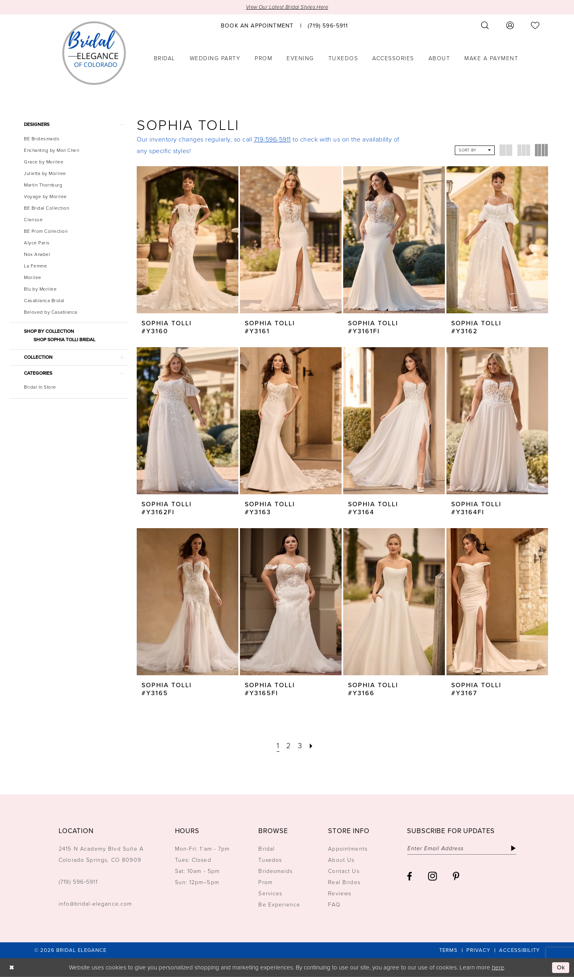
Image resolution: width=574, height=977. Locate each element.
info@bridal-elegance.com (95, 904)
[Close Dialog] (12, 968)
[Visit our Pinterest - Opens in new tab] (456, 876)
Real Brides (344, 882)
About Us (341, 860)
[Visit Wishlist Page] (535, 25)
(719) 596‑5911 (78, 882)
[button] (510, 25)
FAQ (334, 904)
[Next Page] (311, 746)
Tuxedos (270, 860)
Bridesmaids (275, 871)
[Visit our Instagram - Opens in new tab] (432, 876)
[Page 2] (288, 746)
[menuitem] (257, 25)
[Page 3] (300, 746)
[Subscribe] (513, 848)
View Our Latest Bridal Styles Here (287, 7)
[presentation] (187, 239)
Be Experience (279, 904)
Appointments (348, 849)
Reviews (339, 893)
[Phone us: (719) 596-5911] (328, 25)
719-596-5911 (272, 139)
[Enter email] (462, 848)
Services (270, 893)
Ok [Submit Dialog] (561, 967)
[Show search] (485, 25)
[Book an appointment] (257, 25)
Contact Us (343, 871)
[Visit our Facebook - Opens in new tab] (409, 876)
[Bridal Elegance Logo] (94, 53)
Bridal (266, 849)
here (498, 967)
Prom (265, 882)
